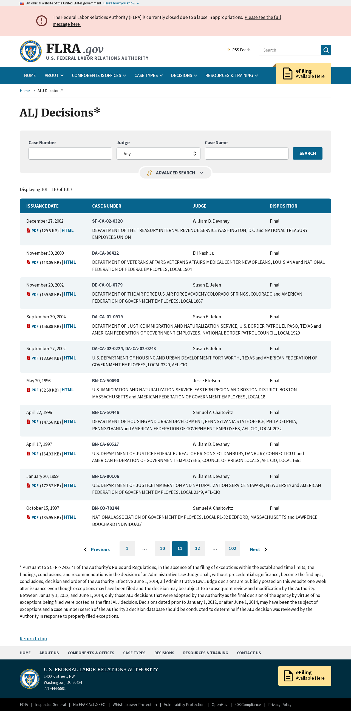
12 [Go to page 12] (200, 549)
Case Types (134, 652)
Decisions (164, 652)
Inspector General (50, 704)
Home (30, 75)
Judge (123, 143)
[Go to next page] (260, 550)
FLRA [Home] (74, 49)
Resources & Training (205, 652)
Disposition (284, 206)
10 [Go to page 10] (165, 549)
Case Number (42, 143)
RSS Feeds (239, 50)
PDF (32, 230)
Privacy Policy (279, 704)
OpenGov (220, 704)
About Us (49, 652)
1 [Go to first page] (130, 550)
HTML (68, 230)
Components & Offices (91, 652)
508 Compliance (248, 704)
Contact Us (249, 652)
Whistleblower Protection (135, 704)
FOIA (24, 704)
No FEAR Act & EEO (89, 704)
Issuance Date (42, 206)
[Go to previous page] (95, 550)
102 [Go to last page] (234, 550)
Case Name (216, 143)
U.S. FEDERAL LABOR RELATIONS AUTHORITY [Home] (101, 670)
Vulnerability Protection (184, 704)
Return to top (33, 639)
